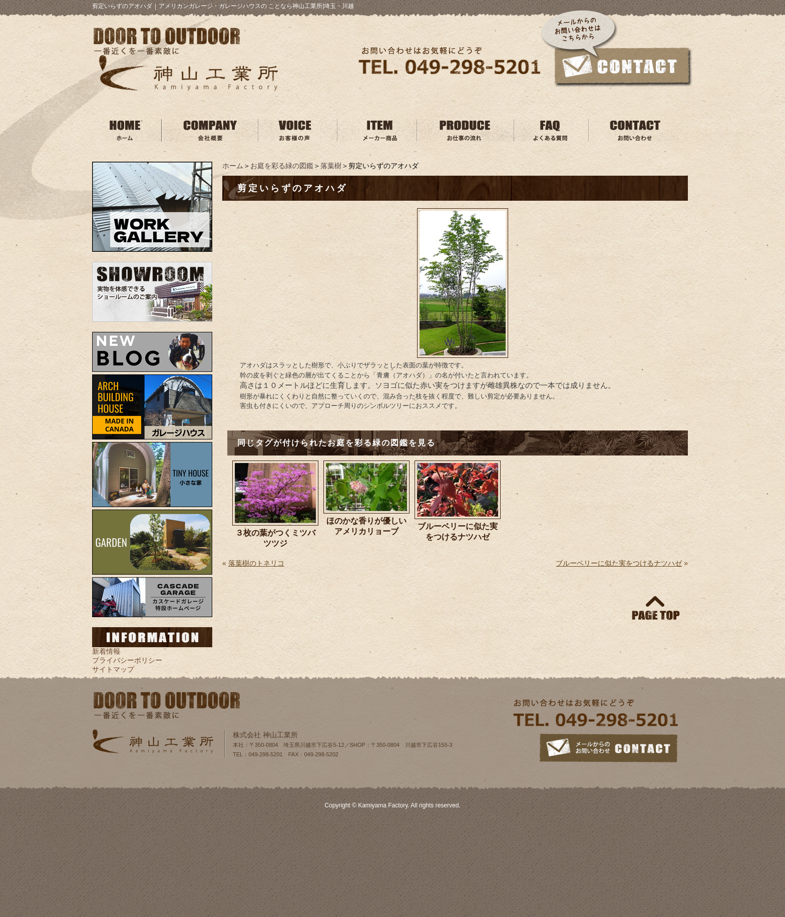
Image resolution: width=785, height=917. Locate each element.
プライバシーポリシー (127, 660)
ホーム (232, 166)
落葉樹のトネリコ (256, 563)
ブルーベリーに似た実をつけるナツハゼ (458, 531)
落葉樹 (330, 166)
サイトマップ (113, 669)
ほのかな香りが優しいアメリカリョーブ (366, 526)
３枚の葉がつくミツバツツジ (275, 538)
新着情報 (106, 651)
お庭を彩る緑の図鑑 (281, 166)
